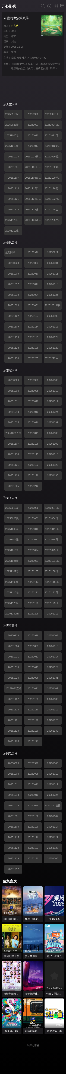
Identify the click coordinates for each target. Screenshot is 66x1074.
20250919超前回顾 (13, 114)
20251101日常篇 (33, 167)
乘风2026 (54, 918)
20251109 (13, 326)
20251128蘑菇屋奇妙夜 (33, 209)
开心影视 (9, 6)
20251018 (52, 284)
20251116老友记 (53, 188)
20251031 (13, 167)
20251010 (32, 135)
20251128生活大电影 (53, 209)
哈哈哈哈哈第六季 (13, 918)
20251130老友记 (33, 220)
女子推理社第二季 (35, 993)
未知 (13, 52)
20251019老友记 (53, 145)
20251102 (13, 316)
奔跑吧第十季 (11, 956)
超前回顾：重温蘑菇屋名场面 (13, 252)
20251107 (13, 177)
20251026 (13, 305)
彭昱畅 (34, 57)
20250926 (32, 114)
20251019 (13, 294)
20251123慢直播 (53, 198)
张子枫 (42, 57)
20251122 (52, 337)
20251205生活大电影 (53, 220)
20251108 (52, 316)
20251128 (13, 209)
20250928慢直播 (13, 124)
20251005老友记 (13, 135)
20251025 (52, 294)
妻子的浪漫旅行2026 (36, 956)
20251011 (52, 273)
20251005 (13, 273)
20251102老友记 (53, 167)
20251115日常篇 (33, 188)
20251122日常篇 (33, 198)
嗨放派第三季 (54, 1031)
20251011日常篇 (53, 135)
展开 (54, 68)
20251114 (13, 188)
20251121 (13, 198)
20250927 (52, 252)
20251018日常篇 (53, 539)
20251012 (13, 284)
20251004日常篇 (53, 124)
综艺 (13, 36)
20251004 (52, 263)
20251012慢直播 (13, 145)
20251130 (13, 358)
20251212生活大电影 (13, 230)
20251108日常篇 (33, 177)
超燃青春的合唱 (12, 993)
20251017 (32, 145)
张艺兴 (26, 57)
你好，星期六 (54, 956)
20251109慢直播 (53, 177)
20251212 (32, 486)
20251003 (32, 124)
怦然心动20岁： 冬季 (36, 918)
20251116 (13, 337)
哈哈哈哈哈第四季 (35, 1031)
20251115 (52, 326)
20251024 (13, 156)
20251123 (13, 347)
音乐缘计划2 (11, 1031)
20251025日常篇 (33, 156)
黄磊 (13, 57)
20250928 (13, 263)
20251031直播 (53, 305)
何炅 (19, 57)
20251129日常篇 (13, 220)
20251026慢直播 (53, 156)
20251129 (52, 347)
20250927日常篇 (53, 114)
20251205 (32, 358)
